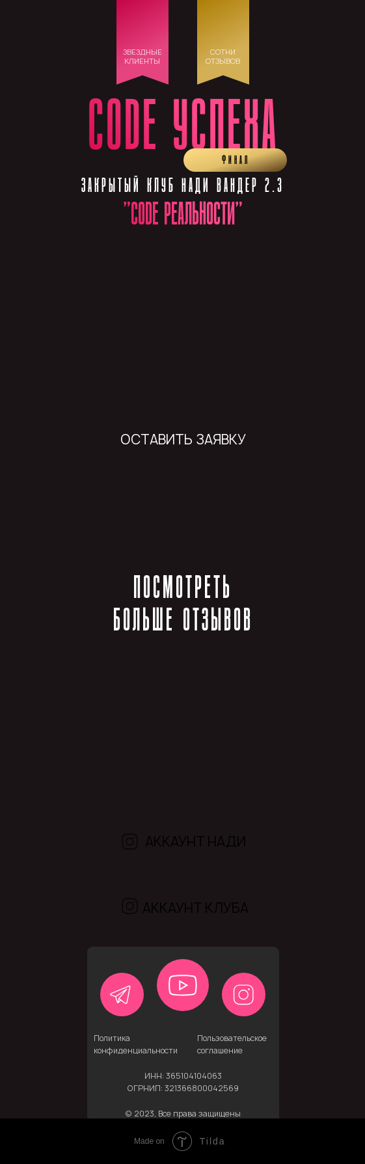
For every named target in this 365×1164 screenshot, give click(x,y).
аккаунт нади (195, 841)
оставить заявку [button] (183, 439)
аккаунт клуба (195, 908)
